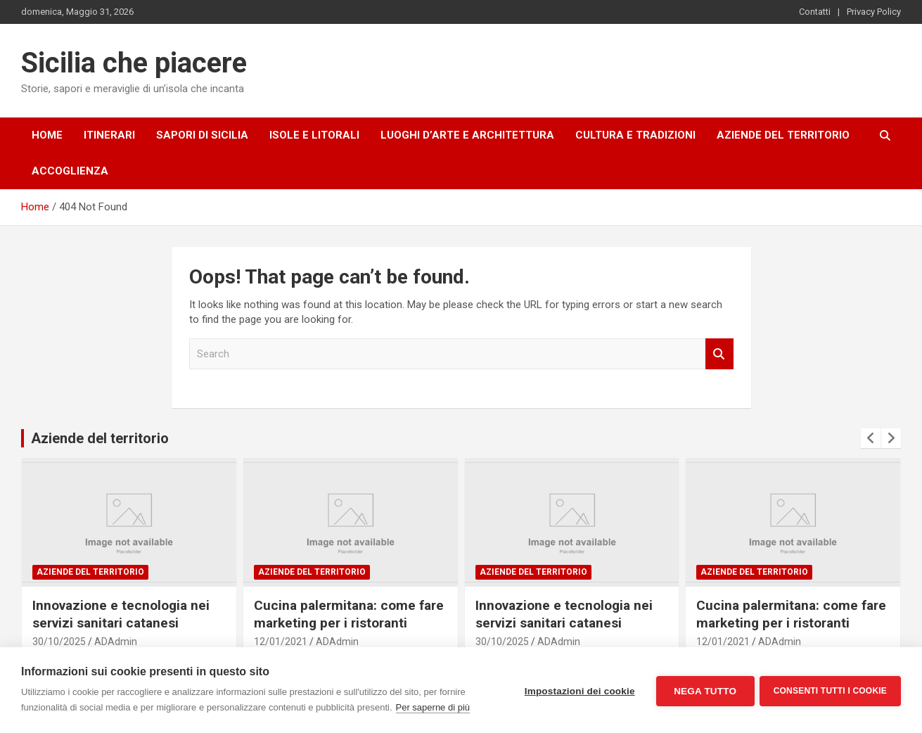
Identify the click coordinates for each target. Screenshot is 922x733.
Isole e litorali (314, 135)
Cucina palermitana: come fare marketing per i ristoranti (349, 614)
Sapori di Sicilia (202, 135)
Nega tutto (703, 690)
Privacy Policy (874, 11)
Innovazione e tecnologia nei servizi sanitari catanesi (121, 614)
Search (719, 354)
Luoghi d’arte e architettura (467, 135)
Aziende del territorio (783, 135)
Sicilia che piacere (134, 62)
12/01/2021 (280, 641)
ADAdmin (115, 641)
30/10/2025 (59, 641)
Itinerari (109, 135)
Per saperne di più (433, 707)
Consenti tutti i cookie (830, 690)
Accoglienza (70, 171)
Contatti (815, 11)
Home (47, 135)
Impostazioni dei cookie (578, 690)
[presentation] (871, 438)
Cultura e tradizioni (635, 135)
